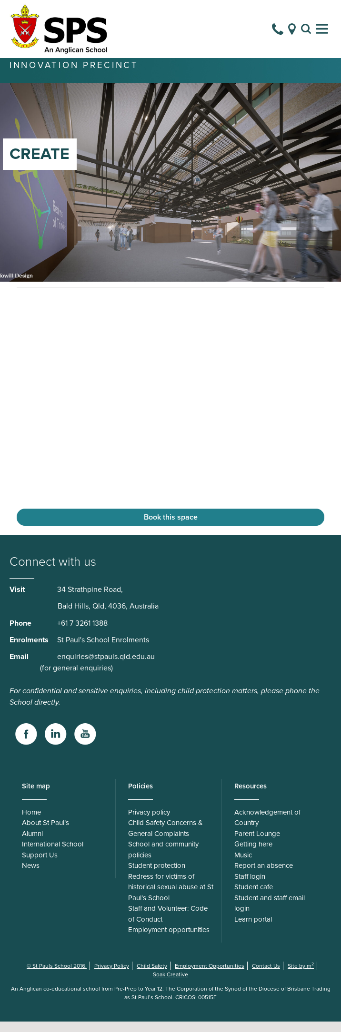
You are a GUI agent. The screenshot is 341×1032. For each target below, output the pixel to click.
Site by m (301, 976)
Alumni (32, 844)
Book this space (171, 527)
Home (31, 822)
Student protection (156, 876)
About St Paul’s (45, 833)
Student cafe (253, 897)
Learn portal (253, 929)
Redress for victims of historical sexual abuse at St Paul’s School (170, 898)
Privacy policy (149, 822)
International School (52, 854)
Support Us (40, 865)
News (31, 876)
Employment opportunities (169, 940)
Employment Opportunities (209, 976)
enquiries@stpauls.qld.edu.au (106, 667)
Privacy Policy (111, 976)
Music (243, 865)
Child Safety (152, 976)
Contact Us (266, 976)
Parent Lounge (257, 844)
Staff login (249, 887)
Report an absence (263, 876)
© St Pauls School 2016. (57, 976)
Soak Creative (170, 985)
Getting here (253, 854)
